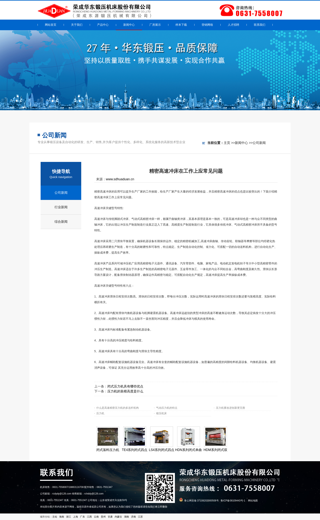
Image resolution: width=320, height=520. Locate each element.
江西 (89, 516)
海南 (61, 516)
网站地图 (253, 500)
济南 (133, 516)
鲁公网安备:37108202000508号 (201, 500)
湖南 (126, 516)
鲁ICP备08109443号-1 (233, 500)
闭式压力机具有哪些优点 (125, 386)
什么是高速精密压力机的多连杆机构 (117, 407)
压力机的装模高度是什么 (125, 391)
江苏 (140, 516)
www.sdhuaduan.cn (120, 179)
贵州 (103, 516)
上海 (75, 516)
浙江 (68, 516)
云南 (96, 516)
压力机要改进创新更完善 (230, 407)
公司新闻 (259, 143)
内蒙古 (118, 516)
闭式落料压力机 (107, 450)
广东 (82, 516)
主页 (227, 143)
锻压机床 (161, 413)
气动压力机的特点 (166, 407)
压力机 (100, 413)
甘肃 (110, 516)
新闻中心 (241, 143)
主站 (54, 516)
